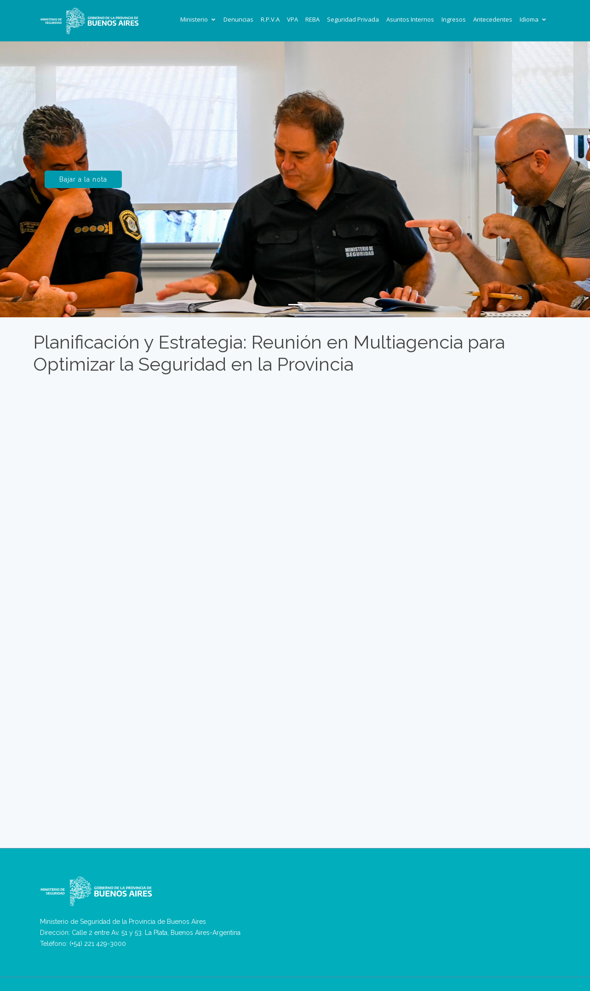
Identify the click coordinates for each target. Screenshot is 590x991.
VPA (292, 19)
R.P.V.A (270, 19)
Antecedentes (492, 19)
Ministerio (194, 19)
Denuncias (238, 19)
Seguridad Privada (353, 19)
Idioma (529, 19)
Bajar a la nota (83, 179)
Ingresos (453, 19)
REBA (312, 19)
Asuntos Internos (410, 19)
